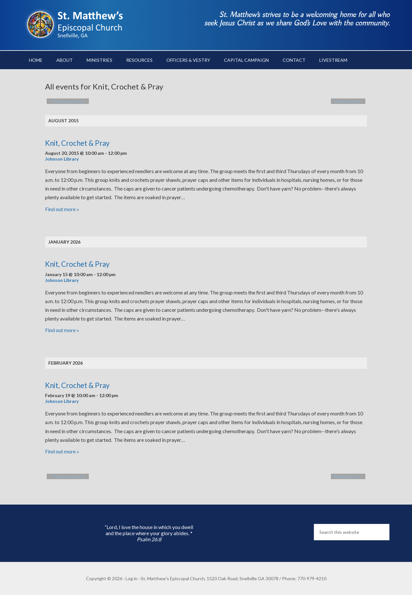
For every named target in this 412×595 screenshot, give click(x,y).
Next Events (351, 101)
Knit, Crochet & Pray (77, 143)
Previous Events (64, 101)
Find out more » (62, 209)
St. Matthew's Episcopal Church (77, 22)
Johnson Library (62, 159)
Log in (131, 578)
